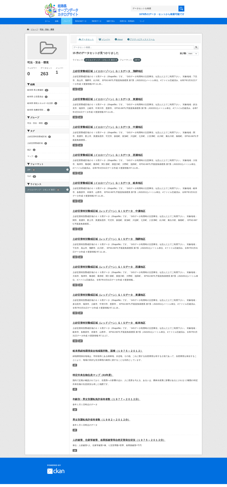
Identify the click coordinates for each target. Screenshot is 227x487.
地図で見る (111, 21)
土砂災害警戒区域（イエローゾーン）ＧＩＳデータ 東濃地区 (108, 99)
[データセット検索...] (133, 47)
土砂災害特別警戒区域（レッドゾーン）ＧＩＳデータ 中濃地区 (109, 211)
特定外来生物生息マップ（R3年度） (93, 375)
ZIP (80, 89)
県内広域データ (80, 21)
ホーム (47, 21)
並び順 (183, 53)
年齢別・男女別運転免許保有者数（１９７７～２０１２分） (106, 399)
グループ (66, 21)
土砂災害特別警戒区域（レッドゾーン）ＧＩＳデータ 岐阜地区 (109, 323)
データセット (86, 39)
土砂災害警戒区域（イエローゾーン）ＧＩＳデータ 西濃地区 (108, 155)
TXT (75, 89)
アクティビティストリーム (141, 39)
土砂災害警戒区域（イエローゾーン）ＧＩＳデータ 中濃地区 (108, 127)
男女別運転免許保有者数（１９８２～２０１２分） (101, 419)
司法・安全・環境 (47, 29)
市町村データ (96, 21)
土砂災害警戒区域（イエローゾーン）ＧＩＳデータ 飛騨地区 (108, 71)
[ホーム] (28, 29)
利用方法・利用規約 (127, 21)
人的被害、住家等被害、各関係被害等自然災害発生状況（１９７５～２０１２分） (119, 440)
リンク (142, 21)
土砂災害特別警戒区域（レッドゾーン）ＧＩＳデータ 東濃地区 (109, 295)
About (119, 39)
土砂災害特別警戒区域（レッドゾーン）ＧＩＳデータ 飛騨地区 (109, 239)
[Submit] (196, 47)
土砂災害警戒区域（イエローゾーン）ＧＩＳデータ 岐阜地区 (108, 183)
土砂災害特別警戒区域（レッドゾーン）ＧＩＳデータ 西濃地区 (109, 267)
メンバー (104, 39)
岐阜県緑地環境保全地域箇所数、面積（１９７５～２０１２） (108, 351)
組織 (56, 21)
